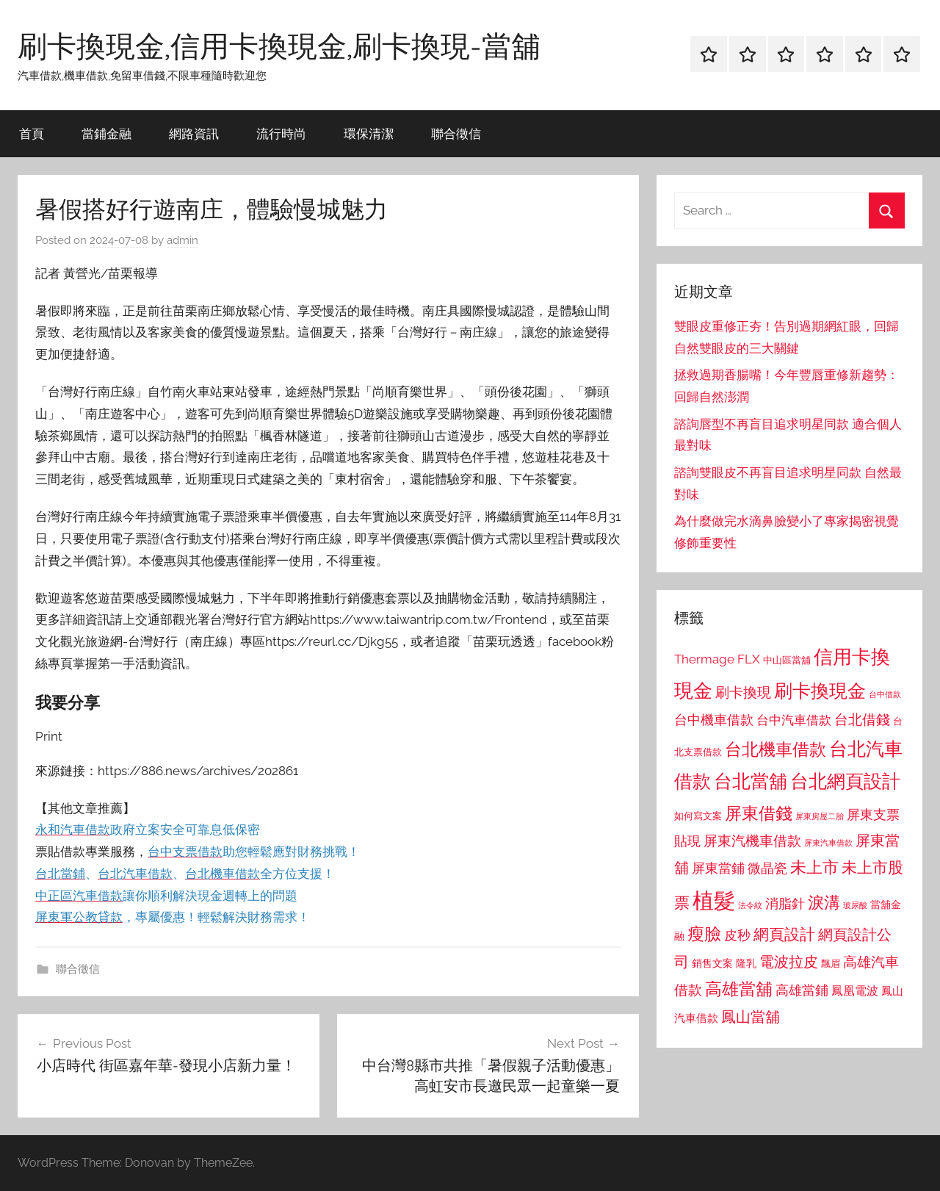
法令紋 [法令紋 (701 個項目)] (750, 905)
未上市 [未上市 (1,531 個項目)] (814, 867)
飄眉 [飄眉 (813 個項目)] (830, 963)
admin (182, 240)
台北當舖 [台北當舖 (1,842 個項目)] (750, 781)
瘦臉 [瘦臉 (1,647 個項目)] (704, 933)
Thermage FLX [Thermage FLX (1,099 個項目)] (717, 659)
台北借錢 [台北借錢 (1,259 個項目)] (862, 719)
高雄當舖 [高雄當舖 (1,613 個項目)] (739, 989)
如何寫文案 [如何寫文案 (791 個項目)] (698, 815)
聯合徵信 (456, 133)
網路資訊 (194, 133)
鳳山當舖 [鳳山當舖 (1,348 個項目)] (750, 1017)
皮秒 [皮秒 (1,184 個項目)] (737, 935)
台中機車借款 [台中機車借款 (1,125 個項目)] (713, 720)
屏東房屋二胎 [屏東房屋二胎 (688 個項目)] (819, 816)
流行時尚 (281, 133)
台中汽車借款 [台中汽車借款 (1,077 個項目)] (793, 720)
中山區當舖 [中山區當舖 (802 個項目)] (787, 660)
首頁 (31, 133)
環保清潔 (369, 133)
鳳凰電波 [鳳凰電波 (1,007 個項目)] (854, 991)
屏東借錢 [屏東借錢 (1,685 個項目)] (758, 813)
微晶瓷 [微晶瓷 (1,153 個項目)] (767, 868)
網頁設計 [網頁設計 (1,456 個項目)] (784, 934)
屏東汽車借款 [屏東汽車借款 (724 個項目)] (828, 843)
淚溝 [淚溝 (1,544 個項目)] (824, 902)
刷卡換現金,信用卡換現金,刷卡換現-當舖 (279, 45)
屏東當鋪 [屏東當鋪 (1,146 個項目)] (718, 868)
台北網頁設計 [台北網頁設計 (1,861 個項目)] (845, 781)
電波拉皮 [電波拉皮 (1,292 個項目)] (788, 962)
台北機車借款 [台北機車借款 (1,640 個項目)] (775, 749)
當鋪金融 (106, 133)
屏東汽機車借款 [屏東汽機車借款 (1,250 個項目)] (752, 840)
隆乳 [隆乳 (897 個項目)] (746, 963)
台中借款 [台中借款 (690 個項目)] (885, 694)
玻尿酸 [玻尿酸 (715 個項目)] (855, 905)
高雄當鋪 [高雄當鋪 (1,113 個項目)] (802, 990)
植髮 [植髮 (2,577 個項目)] (714, 900)
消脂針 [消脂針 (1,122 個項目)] (785, 903)
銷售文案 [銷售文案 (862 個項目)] (712, 963)
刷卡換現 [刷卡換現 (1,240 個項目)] (743, 692)
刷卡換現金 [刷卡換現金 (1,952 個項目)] (820, 691)
